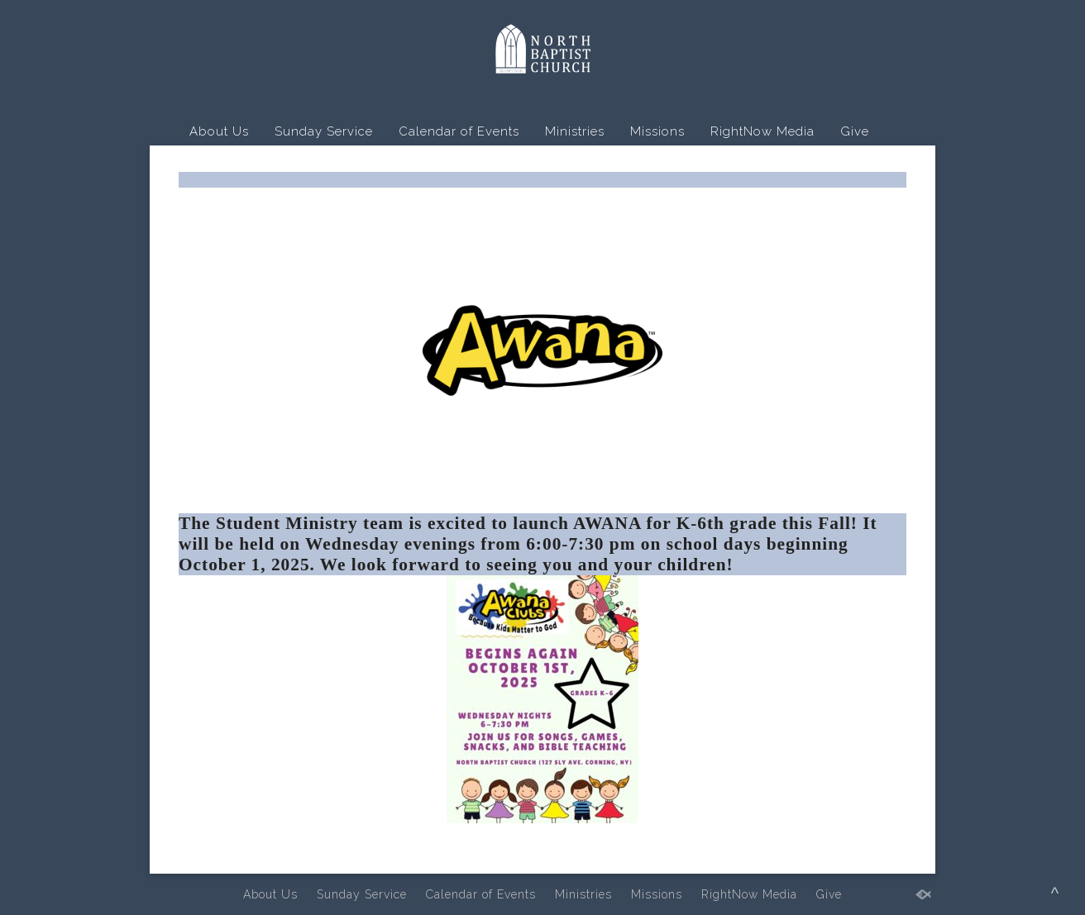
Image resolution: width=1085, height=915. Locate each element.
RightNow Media (762, 131)
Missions (657, 131)
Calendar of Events (459, 131)
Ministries (575, 131)
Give (854, 131)
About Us (219, 131)
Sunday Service (324, 131)
